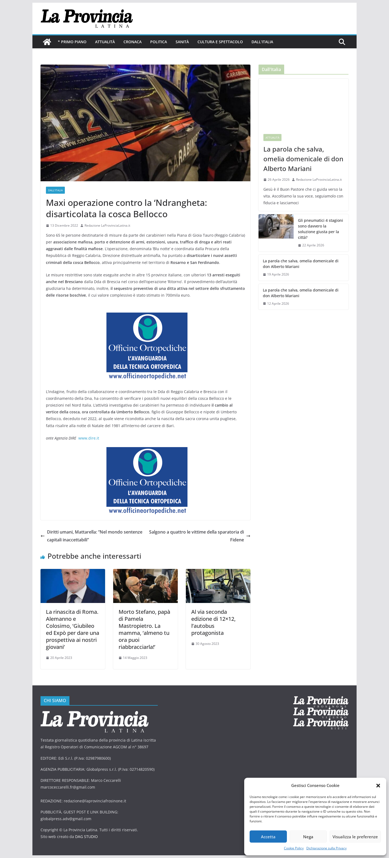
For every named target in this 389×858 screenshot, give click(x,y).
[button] (378, 785)
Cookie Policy (294, 848)
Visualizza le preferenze (355, 836)
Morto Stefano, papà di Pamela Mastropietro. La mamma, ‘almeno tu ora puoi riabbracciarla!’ (144, 629)
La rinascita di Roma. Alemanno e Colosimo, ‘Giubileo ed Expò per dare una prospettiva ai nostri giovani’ (72, 629)
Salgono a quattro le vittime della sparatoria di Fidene (199, 536)
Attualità (105, 41)
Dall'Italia (55, 190)
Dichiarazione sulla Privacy (326, 848)
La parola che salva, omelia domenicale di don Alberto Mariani (303, 159)
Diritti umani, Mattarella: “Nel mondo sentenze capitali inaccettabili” (91, 536)
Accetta (268, 836)
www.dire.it (88, 438)
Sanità (182, 41)
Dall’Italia (262, 41)
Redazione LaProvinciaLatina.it (107, 225)
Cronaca (132, 41)
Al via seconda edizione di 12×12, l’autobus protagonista (213, 622)
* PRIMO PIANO (72, 41)
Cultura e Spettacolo (220, 41)
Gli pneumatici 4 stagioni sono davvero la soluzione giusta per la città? (320, 229)
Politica (158, 41)
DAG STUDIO (86, 836)
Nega (308, 836)
